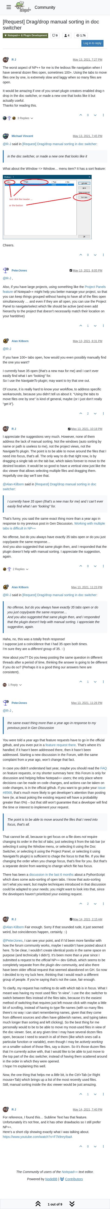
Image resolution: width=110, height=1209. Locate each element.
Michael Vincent (22, 136)
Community (45, 7)
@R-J (7, 144)
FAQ (103, 768)
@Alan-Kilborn (13, 484)
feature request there (61, 745)
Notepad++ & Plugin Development (25, 35)
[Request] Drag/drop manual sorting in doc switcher (59, 144)
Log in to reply (92, 43)
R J (14, 59)
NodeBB (51, 1179)
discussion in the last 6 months (51, 874)
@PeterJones (13, 940)
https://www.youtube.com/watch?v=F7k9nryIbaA (37, 1137)
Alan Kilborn (20, 341)
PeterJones (19, 270)
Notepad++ (70, 1172)
